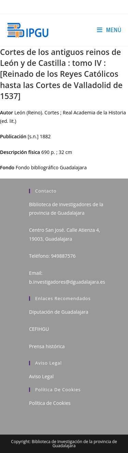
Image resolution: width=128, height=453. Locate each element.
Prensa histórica (47, 346)
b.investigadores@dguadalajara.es (67, 282)
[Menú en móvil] (109, 30)
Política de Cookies (50, 403)
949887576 (63, 256)
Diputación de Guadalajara (58, 312)
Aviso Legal (41, 376)
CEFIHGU (39, 329)
